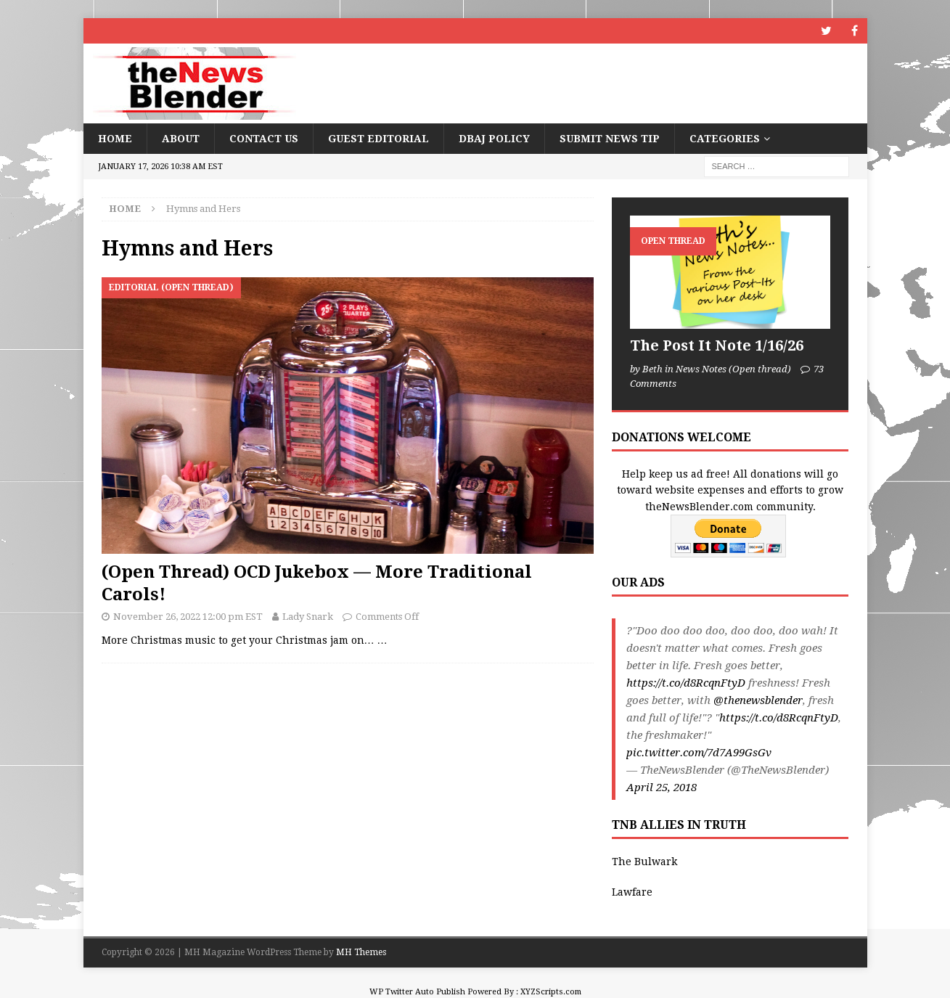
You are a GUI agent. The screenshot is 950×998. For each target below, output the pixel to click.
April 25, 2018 (661, 787)
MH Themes (361, 952)
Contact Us (263, 138)
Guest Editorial (378, 138)
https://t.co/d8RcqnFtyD (685, 683)
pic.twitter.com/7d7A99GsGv (698, 752)
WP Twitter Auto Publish (417, 992)
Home (115, 138)
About (181, 138)
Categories (724, 138)
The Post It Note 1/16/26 (716, 345)
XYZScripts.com (550, 992)
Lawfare (632, 892)
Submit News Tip (610, 138)
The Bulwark (644, 861)
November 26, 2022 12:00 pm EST (188, 616)
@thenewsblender (758, 700)
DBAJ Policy (494, 138)
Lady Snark (307, 616)
